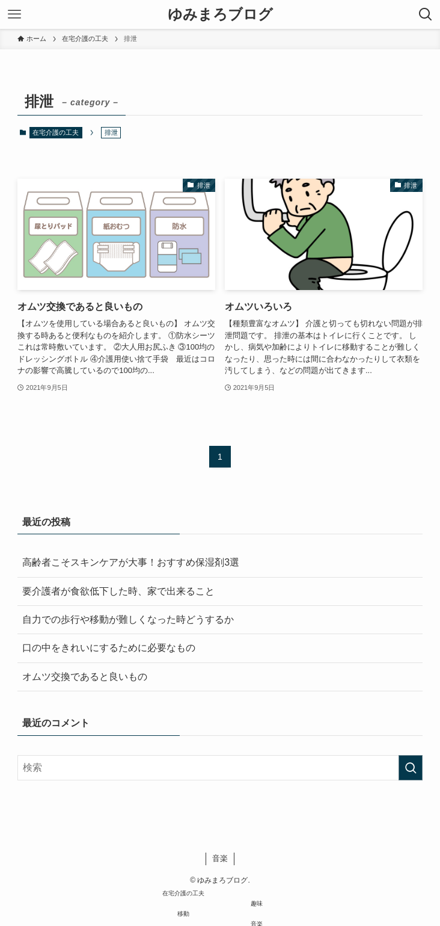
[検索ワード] (219, 767)
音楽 (220, 858)
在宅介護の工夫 (55, 132)
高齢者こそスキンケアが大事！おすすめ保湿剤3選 (130, 562)
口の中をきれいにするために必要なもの (108, 648)
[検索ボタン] (425, 14)
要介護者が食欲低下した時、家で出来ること (118, 591)
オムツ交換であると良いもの (84, 676)
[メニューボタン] (14, 14)
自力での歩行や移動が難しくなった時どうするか (128, 619)
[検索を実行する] (411, 767)
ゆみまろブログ (220, 14)
